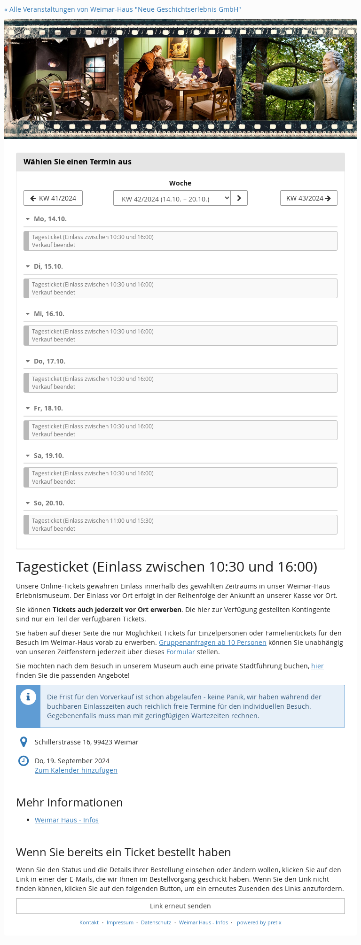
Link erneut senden (180, 905)
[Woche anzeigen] (238, 198)
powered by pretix (259, 922)
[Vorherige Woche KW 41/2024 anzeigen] (53, 198)
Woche (180, 182)
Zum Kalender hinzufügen (76, 770)
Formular (180, 651)
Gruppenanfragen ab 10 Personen (213, 642)
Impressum (120, 922)
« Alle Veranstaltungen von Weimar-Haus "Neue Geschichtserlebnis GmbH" (122, 9)
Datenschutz (156, 922)
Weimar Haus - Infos (67, 819)
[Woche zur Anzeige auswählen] (172, 198)
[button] (180, 218)
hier (317, 665)
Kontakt (89, 922)
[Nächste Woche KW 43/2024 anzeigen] (308, 198)
